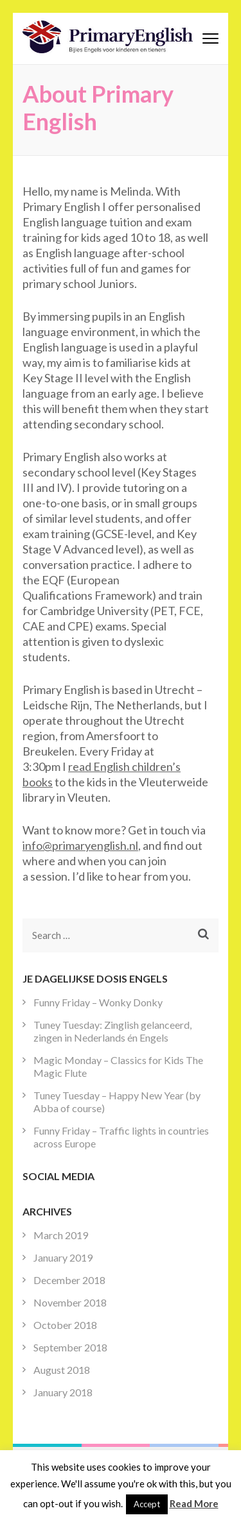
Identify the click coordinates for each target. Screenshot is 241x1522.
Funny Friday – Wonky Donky (98, 1002)
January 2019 (63, 1257)
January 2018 (63, 1392)
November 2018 (70, 1302)
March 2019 (60, 1235)
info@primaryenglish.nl (80, 845)
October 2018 (65, 1325)
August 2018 (61, 1370)
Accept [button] (147, 1504)
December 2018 (69, 1280)
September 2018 (70, 1347)
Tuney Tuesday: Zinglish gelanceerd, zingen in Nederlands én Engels (112, 1031)
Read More (194, 1503)
